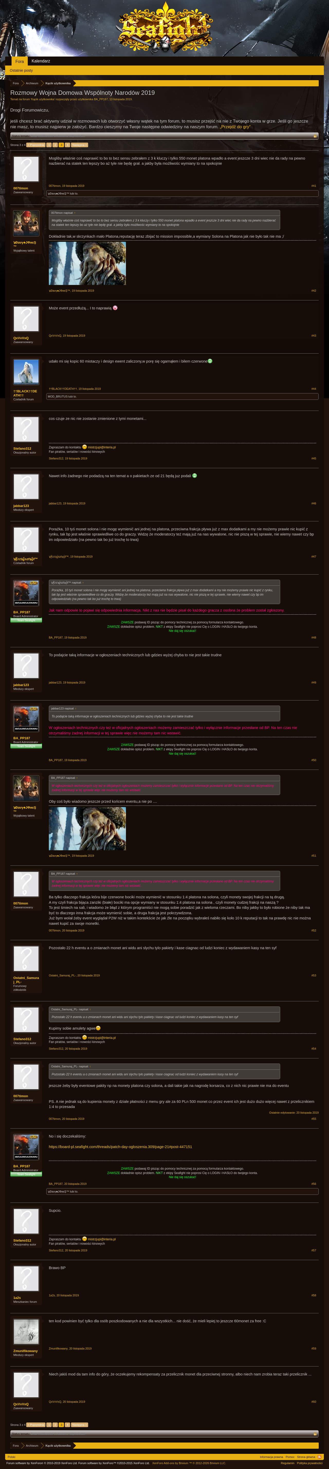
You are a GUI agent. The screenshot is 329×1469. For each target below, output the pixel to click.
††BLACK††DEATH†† (25, 393)
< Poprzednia (36, 144)
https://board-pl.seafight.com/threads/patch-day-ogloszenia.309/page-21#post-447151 (120, 1147)
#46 (314, 503)
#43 (314, 335)
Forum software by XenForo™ (114, 1463)
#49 (314, 682)
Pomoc (290, 1456)
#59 (314, 1348)
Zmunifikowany (25, 1351)
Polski (11, 1456)
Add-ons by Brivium (189, 1463)
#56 (314, 1183)
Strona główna (306, 1456)
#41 (314, 185)
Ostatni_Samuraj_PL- (26, 980)
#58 (314, 1295)
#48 (314, 637)
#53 (314, 975)
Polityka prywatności (310, 1463)
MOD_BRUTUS (58, 396)
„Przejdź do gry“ (235, 126)
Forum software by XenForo (42, 1463)
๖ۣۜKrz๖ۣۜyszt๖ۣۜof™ (25, 559)
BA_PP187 (101, 99)
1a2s (17, 1298)
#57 (314, 1250)
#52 (314, 930)
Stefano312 (22, 448)
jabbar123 (21, 506)
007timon (20, 188)
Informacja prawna (271, 1456)
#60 (314, 1401)
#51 (314, 855)
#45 (314, 458)
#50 (314, 760)
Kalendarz (41, 61)
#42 (314, 290)
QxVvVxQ (21, 338)
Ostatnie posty (21, 70)
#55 (314, 1118)
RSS (319, 1457)
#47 (314, 556)
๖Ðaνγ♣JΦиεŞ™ (58, 193)
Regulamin (288, 1463)
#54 (314, 1048)
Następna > (79, 144)
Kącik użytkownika (42, 99)
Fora (19, 61)
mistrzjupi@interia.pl (102, 447)
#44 (314, 388)
